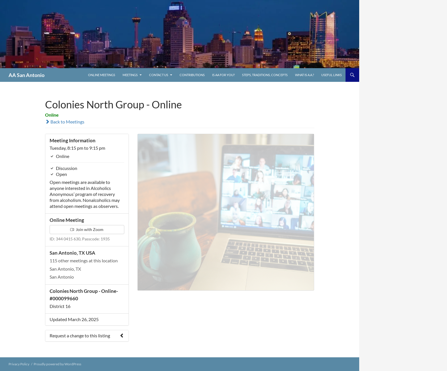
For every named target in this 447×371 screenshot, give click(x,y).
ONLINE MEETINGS (101, 75)
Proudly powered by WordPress (57, 364)
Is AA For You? (223, 75)
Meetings (130, 75)
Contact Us (158, 75)
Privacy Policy (19, 364)
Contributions (192, 75)
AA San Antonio (26, 75)
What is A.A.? (304, 75)
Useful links (331, 75)
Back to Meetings (64, 121)
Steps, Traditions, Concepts (265, 75)
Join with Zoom (86, 229)
